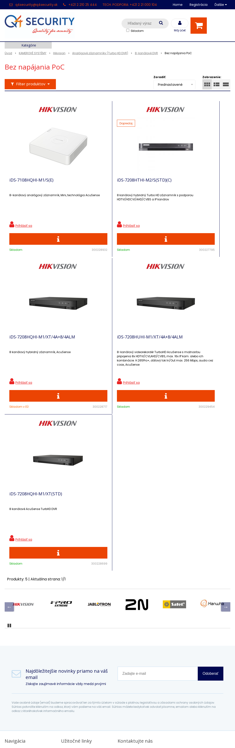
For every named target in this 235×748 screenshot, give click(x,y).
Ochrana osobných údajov (85, 606)
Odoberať (210, 529)
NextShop (96, 737)
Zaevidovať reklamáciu (81, 679)
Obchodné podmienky (81, 671)
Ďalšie (221, 4)
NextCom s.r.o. (169, 737)
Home (178, 4)
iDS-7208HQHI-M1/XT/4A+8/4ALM (171, 185)
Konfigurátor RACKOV (81, 663)
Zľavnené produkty (78, 614)
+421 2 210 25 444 (82, 4)
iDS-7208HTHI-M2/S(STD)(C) (108, 183)
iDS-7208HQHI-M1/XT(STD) (107, 346)
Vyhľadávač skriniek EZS (83, 655)
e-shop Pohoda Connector (130, 737)
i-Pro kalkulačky (75, 638)
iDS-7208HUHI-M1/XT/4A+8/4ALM (27, 348)
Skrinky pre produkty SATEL (86, 646)
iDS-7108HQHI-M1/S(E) (31, 183)
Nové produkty (74, 622)
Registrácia (199, 4)
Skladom (137, 31)
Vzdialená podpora (78, 630)
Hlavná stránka (18, 606)
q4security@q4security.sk (36, 4)
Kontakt (12, 622)
